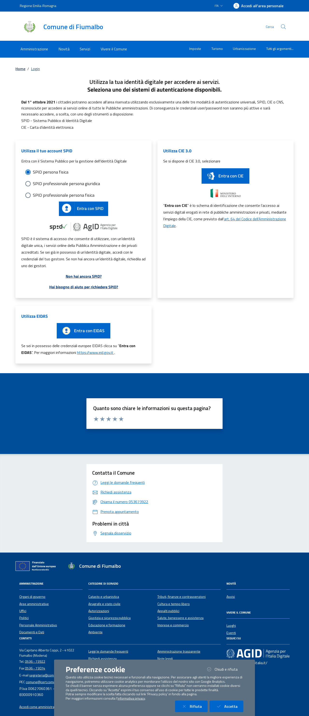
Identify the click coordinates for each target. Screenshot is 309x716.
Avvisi (230, 596)
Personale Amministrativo (38, 625)
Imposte (195, 48)
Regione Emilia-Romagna (38, 5)
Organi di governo (32, 596)
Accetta (229, 706)
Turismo (217, 48)
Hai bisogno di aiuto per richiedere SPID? (83, 287)
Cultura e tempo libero (173, 604)
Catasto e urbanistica (103, 596)
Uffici (22, 611)
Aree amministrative (34, 604)
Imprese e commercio (173, 625)
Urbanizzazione (244, 48)
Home (20, 69)
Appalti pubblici (168, 611)
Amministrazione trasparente (178, 651)
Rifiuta (194, 706)
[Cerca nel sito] (283, 27)
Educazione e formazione (106, 625)
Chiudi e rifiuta (224, 669)
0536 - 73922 (35, 661)
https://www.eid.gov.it (95, 352)
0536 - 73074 (35, 668)
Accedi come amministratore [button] (40, 706)
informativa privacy (131, 698)
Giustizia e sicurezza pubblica (109, 618)
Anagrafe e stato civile (104, 604)
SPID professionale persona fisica (63, 195)
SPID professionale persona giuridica (66, 183)
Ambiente (95, 632)
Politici (24, 618)
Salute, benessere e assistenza (180, 618)
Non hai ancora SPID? (84, 276)
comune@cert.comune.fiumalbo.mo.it (53, 682)
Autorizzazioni (98, 611)
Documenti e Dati (31, 632)
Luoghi (231, 625)
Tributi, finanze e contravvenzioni (181, 596)
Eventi (231, 632)
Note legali (165, 658)
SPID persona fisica (50, 172)
